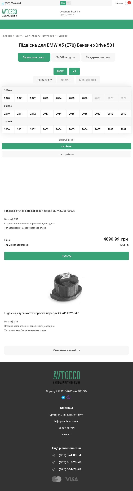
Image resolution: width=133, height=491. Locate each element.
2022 (33, 98)
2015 (71, 113)
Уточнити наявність (66, 350)
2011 (20, 113)
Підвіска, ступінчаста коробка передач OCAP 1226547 (41, 313)
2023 (45, 98)
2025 (71, 98)
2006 (84, 129)
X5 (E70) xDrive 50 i (43, 35)
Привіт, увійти (67, 14)
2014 (58, 113)
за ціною (66, 146)
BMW (19, 35)
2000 (7, 129)
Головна (7, 35)
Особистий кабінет (70, 11)
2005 (71, 129)
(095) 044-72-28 (70, 469)
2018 (110, 113)
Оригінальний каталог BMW (66, 414)
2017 (97, 113)
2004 (58, 129)
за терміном (66, 154)
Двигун (65, 80)
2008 (110, 129)
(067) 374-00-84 (13, 3)
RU (68, 3)
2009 (123, 129)
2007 (97, 129)
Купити (67, 256)
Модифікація (87, 80)
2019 (123, 113)
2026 (84, 98)
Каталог (67, 434)
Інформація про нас (66, 421)
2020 (7, 98)
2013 (45, 113)
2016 (84, 113)
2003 (45, 129)
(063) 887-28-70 (70, 462)
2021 (20, 98)
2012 (33, 113)
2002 (33, 129)
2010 (7, 113)
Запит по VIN (67, 427)
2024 (58, 98)
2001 (20, 129)
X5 (26, 35)
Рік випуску (44, 80)
